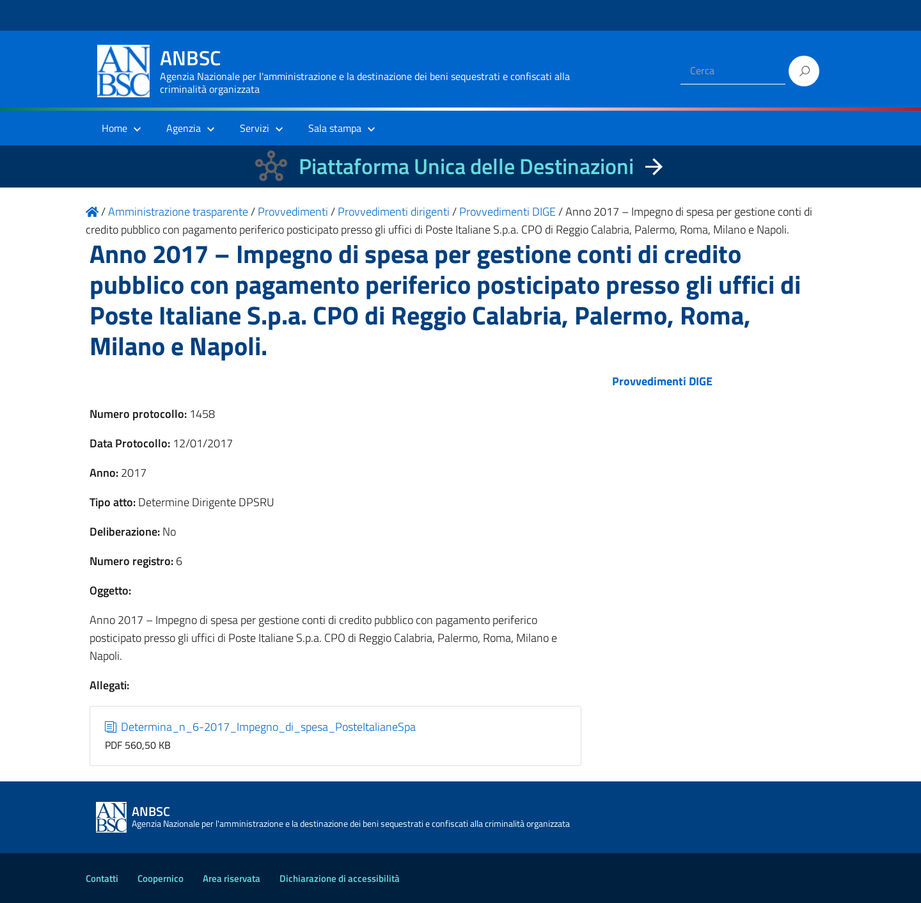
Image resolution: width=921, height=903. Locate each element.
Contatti (102, 878)
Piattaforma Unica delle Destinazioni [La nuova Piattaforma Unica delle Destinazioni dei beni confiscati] (466, 166)
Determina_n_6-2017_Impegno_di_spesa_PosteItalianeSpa (260, 726)
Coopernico (161, 878)
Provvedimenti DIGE (662, 381)
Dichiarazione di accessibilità (339, 878)
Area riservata (231, 878)
